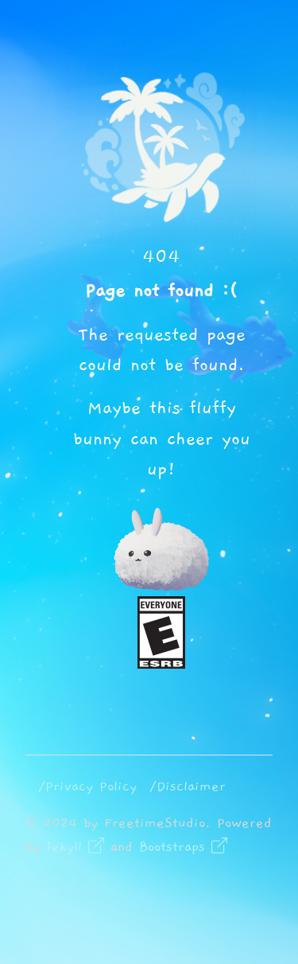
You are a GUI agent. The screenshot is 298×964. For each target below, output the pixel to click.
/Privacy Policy (87, 786)
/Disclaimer (187, 786)
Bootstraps (183, 847)
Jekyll (75, 847)
